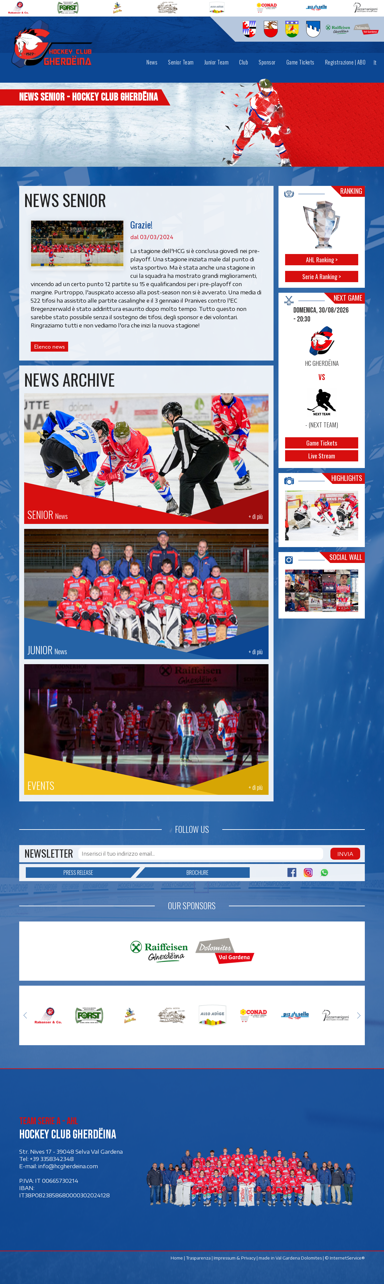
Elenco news (49, 347)
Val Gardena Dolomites (299, 1258)
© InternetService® (345, 1258)
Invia (345, 853)
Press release (97, 872)
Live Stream (321, 455)
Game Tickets (321, 443)
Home (177, 1258)
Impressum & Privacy (235, 1258)
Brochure (176, 872)
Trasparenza (198, 1258)
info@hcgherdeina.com (68, 1166)
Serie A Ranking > (321, 276)
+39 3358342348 (52, 1158)
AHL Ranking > (321, 259)
